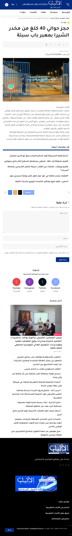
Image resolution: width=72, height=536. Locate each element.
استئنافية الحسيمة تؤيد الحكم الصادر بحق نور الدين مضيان (39, 156)
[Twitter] (42, 285)
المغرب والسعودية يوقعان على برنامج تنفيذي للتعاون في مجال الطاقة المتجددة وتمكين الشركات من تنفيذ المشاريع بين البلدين (37, 361)
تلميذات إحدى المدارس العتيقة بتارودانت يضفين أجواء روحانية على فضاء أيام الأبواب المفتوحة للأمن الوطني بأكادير (38, 423)
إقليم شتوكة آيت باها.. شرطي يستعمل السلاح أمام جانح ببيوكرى (36, 161)
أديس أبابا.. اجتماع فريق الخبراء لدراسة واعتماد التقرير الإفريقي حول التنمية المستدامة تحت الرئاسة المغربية (37, 394)
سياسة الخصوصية (36, 528)
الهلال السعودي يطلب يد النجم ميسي (42, 369)
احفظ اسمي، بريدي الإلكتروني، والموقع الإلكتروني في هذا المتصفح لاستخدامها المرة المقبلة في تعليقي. (35, 253)
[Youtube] (16, 285)
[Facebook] (55, 285)
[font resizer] (13, 5)
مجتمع (57, 334)
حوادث (64, 23)
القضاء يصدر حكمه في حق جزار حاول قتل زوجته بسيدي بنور (39, 176)
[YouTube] (63, 465)
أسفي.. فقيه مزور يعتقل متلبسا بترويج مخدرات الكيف (41, 182)
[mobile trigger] (67, 4)
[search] (17, 5)
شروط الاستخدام (23, 528)
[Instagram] (29, 285)
